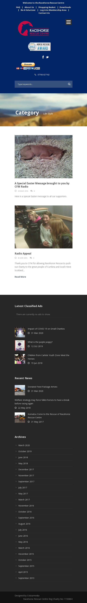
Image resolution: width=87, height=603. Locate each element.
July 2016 (22, 529)
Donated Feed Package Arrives (42, 386)
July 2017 (22, 487)
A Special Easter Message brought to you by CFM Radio (42, 185)
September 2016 (26, 517)
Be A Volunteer (28, 10)
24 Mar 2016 (23, 191)
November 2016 (26, 505)
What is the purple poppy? (40, 342)
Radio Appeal (23, 253)
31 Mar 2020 (37, 333)
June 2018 (23, 457)
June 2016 (23, 535)
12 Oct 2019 (37, 346)
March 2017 (24, 499)
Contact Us (44, 13)
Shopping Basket (47, 7)
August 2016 (24, 523)
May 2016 (23, 541)
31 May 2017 (37, 421)
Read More (20, 276)
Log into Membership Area (53, 10)
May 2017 (23, 493)
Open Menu (68, 22)
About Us (29, 7)
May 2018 (23, 463)
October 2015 (25, 560)
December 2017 (26, 469)
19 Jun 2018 (36, 363)
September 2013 (26, 578)
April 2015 (23, 572)
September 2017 (26, 481)
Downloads (65, 7)
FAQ (18, 7)
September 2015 (26, 566)
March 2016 (24, 547)
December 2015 (26, 554)
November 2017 (26, 475)
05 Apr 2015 (22, 258)
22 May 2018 (24, 407)
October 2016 (25, 511)
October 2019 (25, 451)
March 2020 (24, 445)
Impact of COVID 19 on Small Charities (46, 328)
